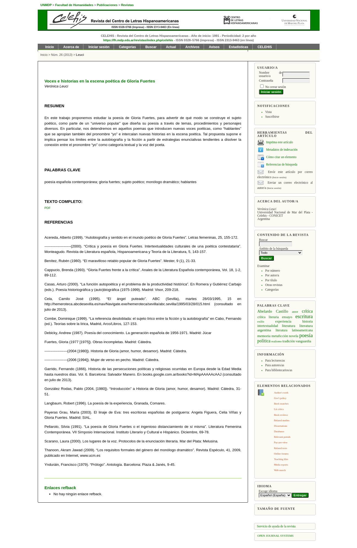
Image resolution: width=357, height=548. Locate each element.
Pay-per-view (280, 442)
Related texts (280, 448)
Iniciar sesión (99, 47)
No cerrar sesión (275, 87)
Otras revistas (273, 285)
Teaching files (281, 459)
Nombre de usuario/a (270, 74)
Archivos (192, 47)
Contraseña (266, 80)
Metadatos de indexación (282, 149)
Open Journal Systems (275, 535)
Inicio (49, 47)
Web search (279, 470)
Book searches (281, 403)
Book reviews (281, 415)
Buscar (151, 47)
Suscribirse (272, 116)
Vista (268, 112)
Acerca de (71, 47)
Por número (272, 270)
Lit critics (279, 409)
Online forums (281, 453)
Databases (279, 431)
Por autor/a (272, 275)
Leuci (80, 54)
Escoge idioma (268, 491)
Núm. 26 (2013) (61, 54)
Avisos (214, 47)
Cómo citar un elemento (281, 157)
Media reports (281, 464)
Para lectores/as (275, 360)
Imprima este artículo (279, 142)
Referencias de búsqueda (282, 164)
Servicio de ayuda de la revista (276, 526)
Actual (171, 47)
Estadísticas (238, 47)
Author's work (281, 392)
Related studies (281, 420)
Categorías (272, 289)
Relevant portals (282, 437)
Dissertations (280, 426)
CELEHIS (265, 47)
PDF (47, 208)
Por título (271, 280)
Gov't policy (280, 398)
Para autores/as (274, 365)
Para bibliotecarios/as (278, 370)
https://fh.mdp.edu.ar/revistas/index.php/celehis (138, 40)
